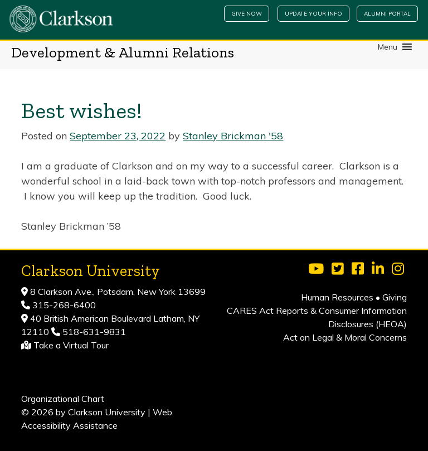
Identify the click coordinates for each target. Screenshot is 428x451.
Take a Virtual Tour (71, 345)
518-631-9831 (93, 331)
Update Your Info (313, 13)
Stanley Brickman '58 (233, 135)
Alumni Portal (387, 13)
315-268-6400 (63, 305)
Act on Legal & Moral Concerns (345, 337)
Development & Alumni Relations (122, 52)
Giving (394, 297)
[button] (387, 47)
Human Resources (337, 297)
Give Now (246, 13)
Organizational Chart (62, 398)
